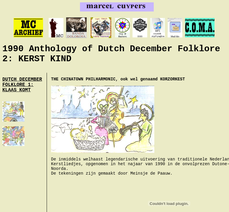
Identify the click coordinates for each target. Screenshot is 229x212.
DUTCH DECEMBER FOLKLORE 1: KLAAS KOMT (22, 85)
